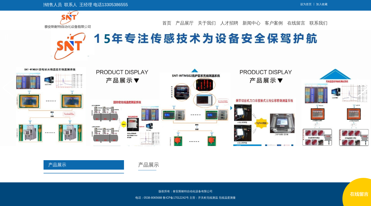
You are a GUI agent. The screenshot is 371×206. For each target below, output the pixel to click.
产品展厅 (185, 23)
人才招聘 (229, 23)
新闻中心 (252, 23)
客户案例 (274, 23)
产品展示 (148, 165)
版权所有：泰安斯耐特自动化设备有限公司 (185, 191)
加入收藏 (321, 4)
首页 (166, 23)
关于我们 (207, 23)
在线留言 (296, 23)
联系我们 (318, 23)
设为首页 (306, 4)
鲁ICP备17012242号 (176, 197)
